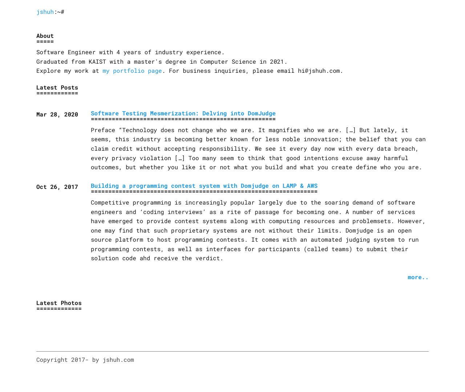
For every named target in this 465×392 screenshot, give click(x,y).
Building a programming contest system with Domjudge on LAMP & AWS (204, 186)
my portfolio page (132, 71)
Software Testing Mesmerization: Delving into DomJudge (183, 113)
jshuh (45, 12)
